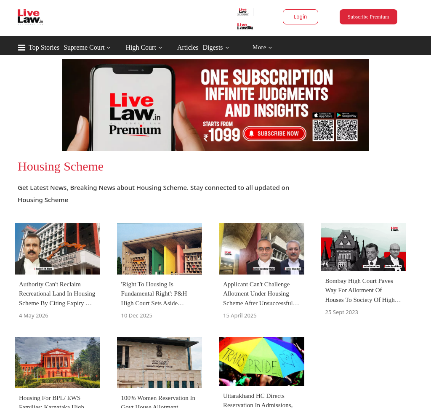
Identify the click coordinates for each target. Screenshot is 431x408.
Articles (188, 47)
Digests (213, 47)
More (262, 48)
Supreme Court (84, 47)
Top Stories (44, 47)
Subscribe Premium (368, 17)
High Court (140, 47)
